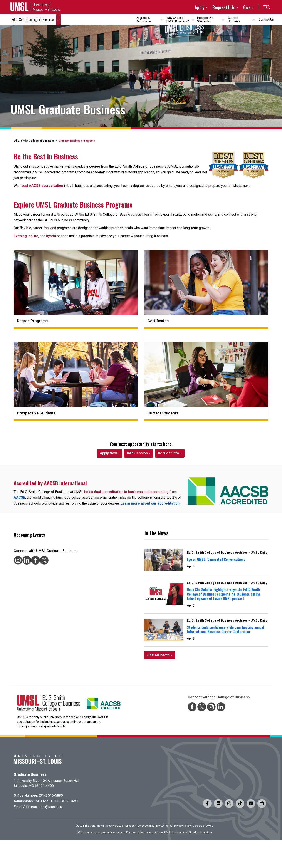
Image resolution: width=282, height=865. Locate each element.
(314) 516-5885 (51, 795)
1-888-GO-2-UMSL (64, 801)
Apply (200, 7)
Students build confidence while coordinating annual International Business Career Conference (225, 629)
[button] (267, 7)
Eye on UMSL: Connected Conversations (216, 559)
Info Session (137, 453)
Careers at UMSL (203, 825)
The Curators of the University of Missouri (110, 825)
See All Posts (158, 655)
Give (247, 7)
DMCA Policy (164, 825)
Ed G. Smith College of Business (34, 140)
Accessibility (146, 825)
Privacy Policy (182, 825)
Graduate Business (30, 774)
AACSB (19, 497)
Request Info (223, 7)
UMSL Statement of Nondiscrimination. (188, 832)
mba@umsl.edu (50, 807)
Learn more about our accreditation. (150, 503)
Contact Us (266, 19)
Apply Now (108, 453)
